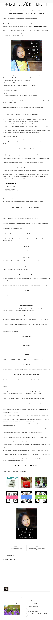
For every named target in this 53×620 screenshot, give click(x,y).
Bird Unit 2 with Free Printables (33, 611)
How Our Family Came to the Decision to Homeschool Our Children (38, 613)
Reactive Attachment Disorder (10, 183)
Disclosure (23, 597)
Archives (27, 597)
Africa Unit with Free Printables (32, 608)
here (17, 589)
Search (30, 597)
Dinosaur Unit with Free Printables (33, 606)
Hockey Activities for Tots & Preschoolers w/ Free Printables (37, 616)
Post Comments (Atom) (12, 584)
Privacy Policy (26, 2)
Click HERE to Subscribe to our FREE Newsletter (26, 466)
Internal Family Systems (38, 26)
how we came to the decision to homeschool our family (32, 589)
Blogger (35, 603)
